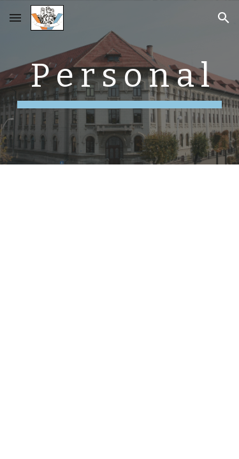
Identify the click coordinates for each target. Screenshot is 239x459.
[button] (15, 17)
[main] (120, 82)
